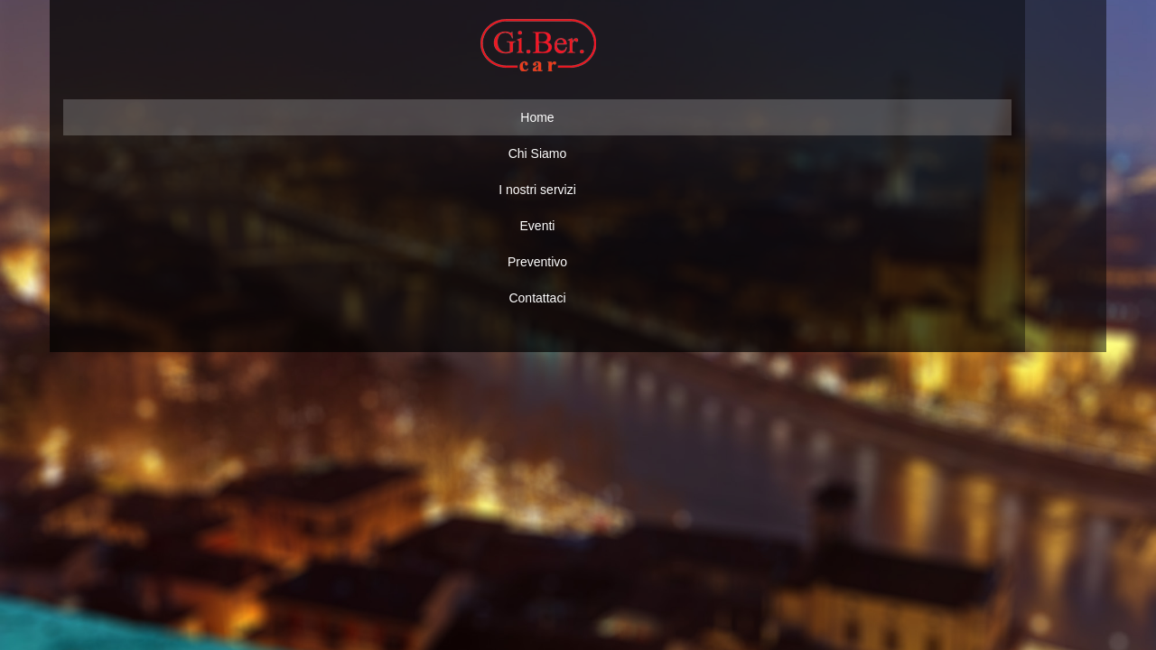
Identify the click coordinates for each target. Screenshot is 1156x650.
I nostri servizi (537, 189)
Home (537, 117)
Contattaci (536, 298)
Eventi (537, 225)
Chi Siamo (537, 153)
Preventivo (537, 262)
